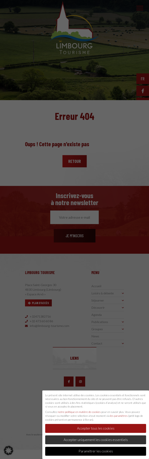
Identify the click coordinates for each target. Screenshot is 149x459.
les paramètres (119, 414)
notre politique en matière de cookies (79, 410)
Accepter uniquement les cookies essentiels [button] (96, 438)
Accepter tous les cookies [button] (95, 427)
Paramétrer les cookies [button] (96, 450)
